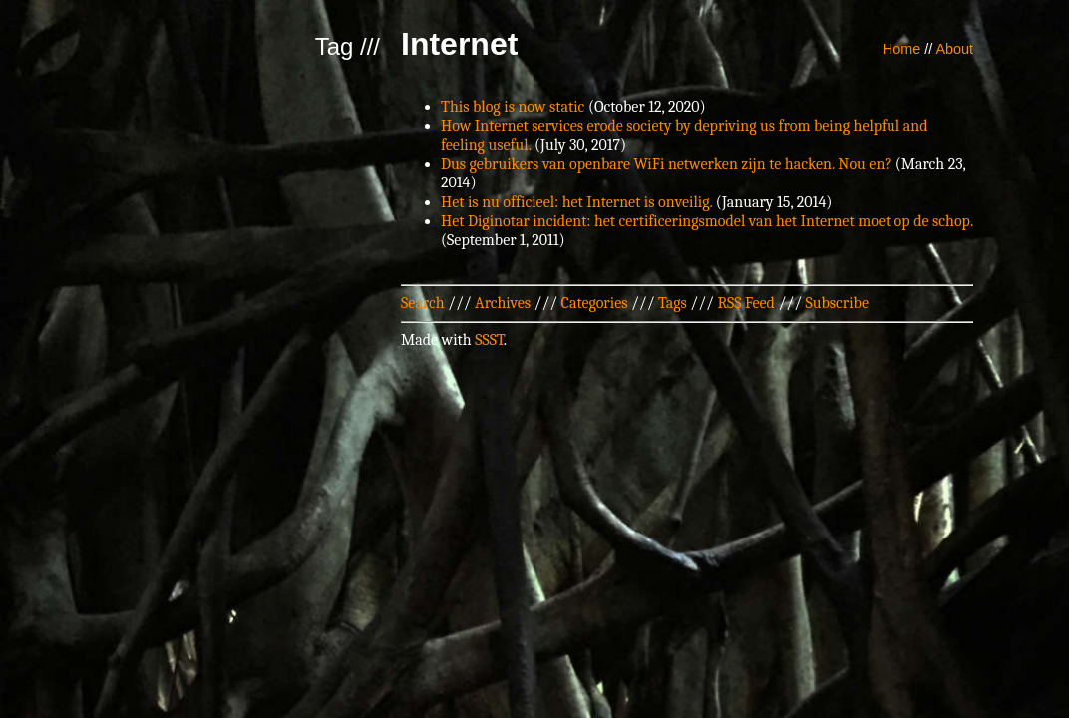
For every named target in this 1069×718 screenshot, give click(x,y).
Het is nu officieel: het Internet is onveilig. (576, 202)
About (954, 49)
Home (901, 49)
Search (423, 303)
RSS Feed (746, 303)
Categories (594, 303)
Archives (503, 303)
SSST (489, 340)
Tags (672, 303)
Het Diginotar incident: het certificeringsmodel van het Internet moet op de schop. (707, 221)
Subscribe (837, 303)
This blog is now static (512, 107)
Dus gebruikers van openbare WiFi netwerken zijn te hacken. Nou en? (666, 164)
